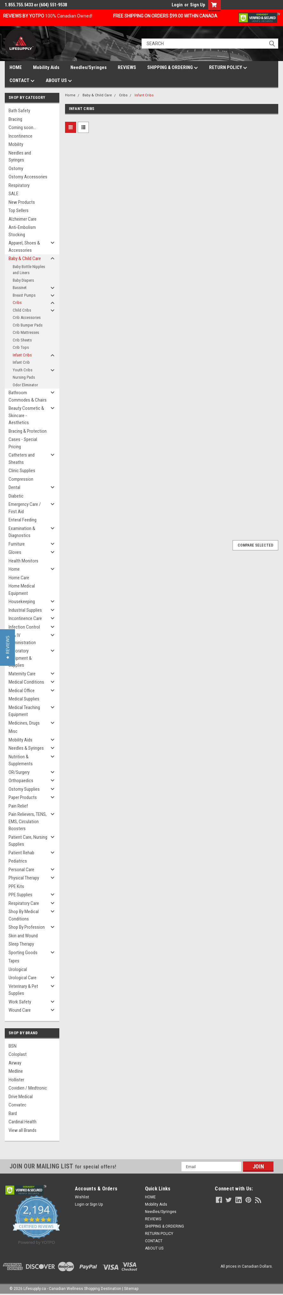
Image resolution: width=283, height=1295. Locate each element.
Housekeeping (22, 601)
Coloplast (18, 1054)
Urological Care (22, 978)
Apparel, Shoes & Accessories (24, 246)
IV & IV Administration (22, 638)
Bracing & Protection (28, 431)
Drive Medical (21, 1096)
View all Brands (22, 1130)
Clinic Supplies (22, 470)
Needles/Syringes (88, 67)
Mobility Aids (46, 67)
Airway (15, 1063)
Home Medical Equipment (22, 589)
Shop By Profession (27, 927)
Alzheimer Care (22, 219)
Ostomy (16, 168)
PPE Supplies (20, 895)
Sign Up (197, 4)
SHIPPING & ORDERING (172, 68)
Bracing (15, 119)
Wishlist (82, 1197)
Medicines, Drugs (24, 723)
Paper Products (23, 797)
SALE (13, 193)
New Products (22, 202)
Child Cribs (22, 310)
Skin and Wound (23, 936)
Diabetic (16, 496)
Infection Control (24, 627)
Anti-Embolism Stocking (22, 231)
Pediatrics (18, 861)
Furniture (17, 544)
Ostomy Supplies (24, 789)
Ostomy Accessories (28, 177)
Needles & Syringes (26, 748)
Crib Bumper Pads (28, 325)
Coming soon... (22, 127)
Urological (18, 969)
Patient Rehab (21, 853)
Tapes (14, 961)
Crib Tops (21, 347)
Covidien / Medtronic (28, 1088)
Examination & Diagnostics (22, 532)
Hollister (16, 1080)
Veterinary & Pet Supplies (23, 989)
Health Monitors (23, 561)
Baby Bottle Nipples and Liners (29, 269)
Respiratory (19, 185)
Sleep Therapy (21, 944)
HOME (16, 67)
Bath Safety (19, 111)
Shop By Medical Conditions (24, 915)
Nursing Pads (24, 377)
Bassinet (20, 287)
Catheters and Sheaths (22, 458)
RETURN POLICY (228, 68)
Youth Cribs (22, 370)
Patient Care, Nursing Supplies (28, 840)
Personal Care (21, 869)
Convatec (17, 1105)
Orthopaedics (21, 780)
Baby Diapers (23, 280)
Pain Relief (18, 806)
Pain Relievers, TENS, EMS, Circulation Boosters (28, 821)
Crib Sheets (22, 340)
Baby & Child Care (25, 258)
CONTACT (22, 81)
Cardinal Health (22, 1122)
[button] (7, 647)
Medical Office (22, 690)
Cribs (17, 302)
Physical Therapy (24, 878)
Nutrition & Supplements (21, 760)
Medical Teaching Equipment (24, 711)
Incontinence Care (25, 618)
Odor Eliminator (25, 384)
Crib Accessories (27, 317)
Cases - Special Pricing (23, 443)
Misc (13, 731)
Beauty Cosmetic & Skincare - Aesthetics (26, 415)
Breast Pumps (24, 295)
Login (177, 4)
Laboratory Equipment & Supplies (20, 658)
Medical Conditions (26, 682)
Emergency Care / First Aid (25, 507)
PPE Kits (16, 886)
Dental (14, 487)
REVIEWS (127, 67)
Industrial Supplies (25, 610)
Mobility (16, 144)
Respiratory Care (24, 903)
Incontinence (20, 136)
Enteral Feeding (22, 520)
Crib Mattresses (26, 332)
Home (14, 569)
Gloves (15, 552)
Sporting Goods (23, 952)
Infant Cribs (22, 355)
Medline (16, 1071)
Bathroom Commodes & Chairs (28, 396)
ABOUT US (59, 81)
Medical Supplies (24, 699)
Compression (21, 479)
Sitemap (131, 1288)
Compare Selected (255, 545)
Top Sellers (19, 210)
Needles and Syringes (20, 156)
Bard (13, 1113)
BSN (12, 1046)
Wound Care (20, 1010)
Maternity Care (22, 674)
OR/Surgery (19, 772)
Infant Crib (21, 362)
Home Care (19, 578)
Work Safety (20, 1002)
